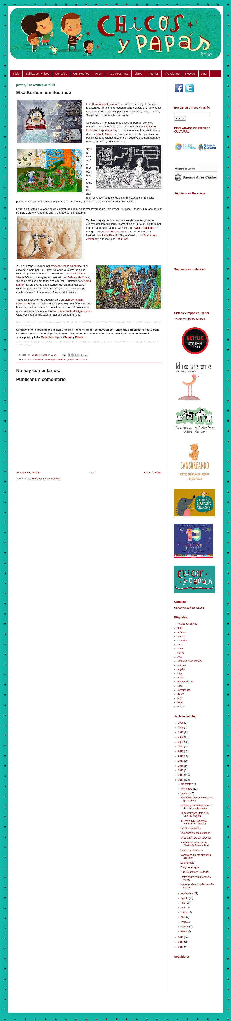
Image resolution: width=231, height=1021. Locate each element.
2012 (181, 937)
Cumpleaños (81, 73)
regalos (181, 669)
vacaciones (183, 640)
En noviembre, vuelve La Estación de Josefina (193, 822)
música (181, 636)
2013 (181, 779)
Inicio (16, 73)
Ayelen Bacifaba (143, 227)
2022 (181, 737)
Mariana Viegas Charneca (66, 265)
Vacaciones (172, 73)
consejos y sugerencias (190, 661)
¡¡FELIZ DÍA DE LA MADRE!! (196, 837)
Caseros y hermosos (191, 850)
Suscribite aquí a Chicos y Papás (62, 337)
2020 (181, 746)
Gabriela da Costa (78, 277)
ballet (180, 702)
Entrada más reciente (28, 472)
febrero (185, 926)
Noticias (190, 73)
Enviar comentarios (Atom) (46, 478)
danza (180, 706)
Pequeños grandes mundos (195, 833)
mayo (184, 912)
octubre (185, 793)
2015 (181, 770)
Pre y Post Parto (118, 73)
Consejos (61, 73)
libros (71, 359)
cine (179, 673)
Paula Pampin (110, 235)
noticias (181, 632)
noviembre (187, 788)
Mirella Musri (104, 134)
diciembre (186, 784)
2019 (181, 751)
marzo (184, 922)
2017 (181, 760)
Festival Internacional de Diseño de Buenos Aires (194, 844)
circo (179, 686)
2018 (181, 756)
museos (181, 665)
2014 (181, 775)
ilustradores (61, 359)
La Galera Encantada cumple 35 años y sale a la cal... (196, 807)
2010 (181, 947)
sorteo (180, 652)
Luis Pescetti (187, 862)
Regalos (153, 73)
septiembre (187, 893)
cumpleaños (183, 690)
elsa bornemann (36, 359)
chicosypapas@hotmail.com (189, 607)
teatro (180, 648)
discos (180, 694)
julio (183, 902)
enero (184, 931)
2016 (181, 765)
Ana (203, 73)
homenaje (50, 359)
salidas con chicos (187, 623)
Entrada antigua (152, 472)
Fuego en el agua (189, 867)
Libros (138, 73)
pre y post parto (185, 681)
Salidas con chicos (37, 73)
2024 (181, 727)
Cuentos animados (190, 828)
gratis (180, 627)
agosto (185, 898)
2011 (181, 942)
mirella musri (81, 359)
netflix (180, 677)
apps (180, 698)
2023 (181, 732)
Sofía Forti (122, 238)
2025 (181, 722)
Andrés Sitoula (110, 231)
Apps (98, 73)
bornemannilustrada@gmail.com (72, 311)
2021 (181, 742)
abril (183, 917)
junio (184, 907)
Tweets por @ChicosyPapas (189, 319)
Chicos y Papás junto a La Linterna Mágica (194, 814)
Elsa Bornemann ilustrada (101, 104)
